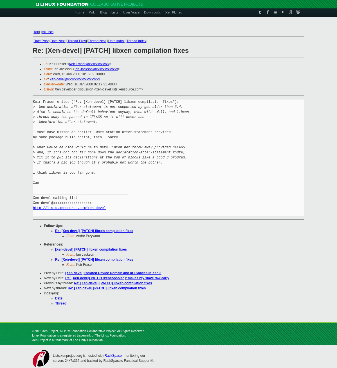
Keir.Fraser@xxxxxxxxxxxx (89, 64)
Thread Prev (76, 41)
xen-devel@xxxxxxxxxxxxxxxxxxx (75, 79)
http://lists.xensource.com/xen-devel (69, 208)
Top (36, 32)
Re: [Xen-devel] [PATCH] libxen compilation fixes (94, 231)
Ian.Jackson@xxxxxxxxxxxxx (96, 69)
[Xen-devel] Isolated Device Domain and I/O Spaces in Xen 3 (113, 273)
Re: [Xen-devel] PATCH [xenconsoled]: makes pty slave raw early (117, 278)
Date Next (57, 41)
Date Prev (40, 41)
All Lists (47, 32)
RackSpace (113, 356)
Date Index (116, 41)
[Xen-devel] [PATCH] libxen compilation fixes (91, 249)
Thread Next (97, 41)
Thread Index (137, 41)
